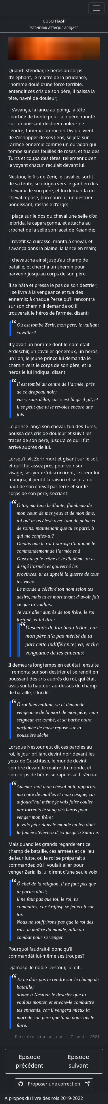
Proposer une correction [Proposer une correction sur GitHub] (53, 1084)
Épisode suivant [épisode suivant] (78, 1061)
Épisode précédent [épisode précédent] (29, 1061)
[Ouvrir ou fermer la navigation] (96, 8)
